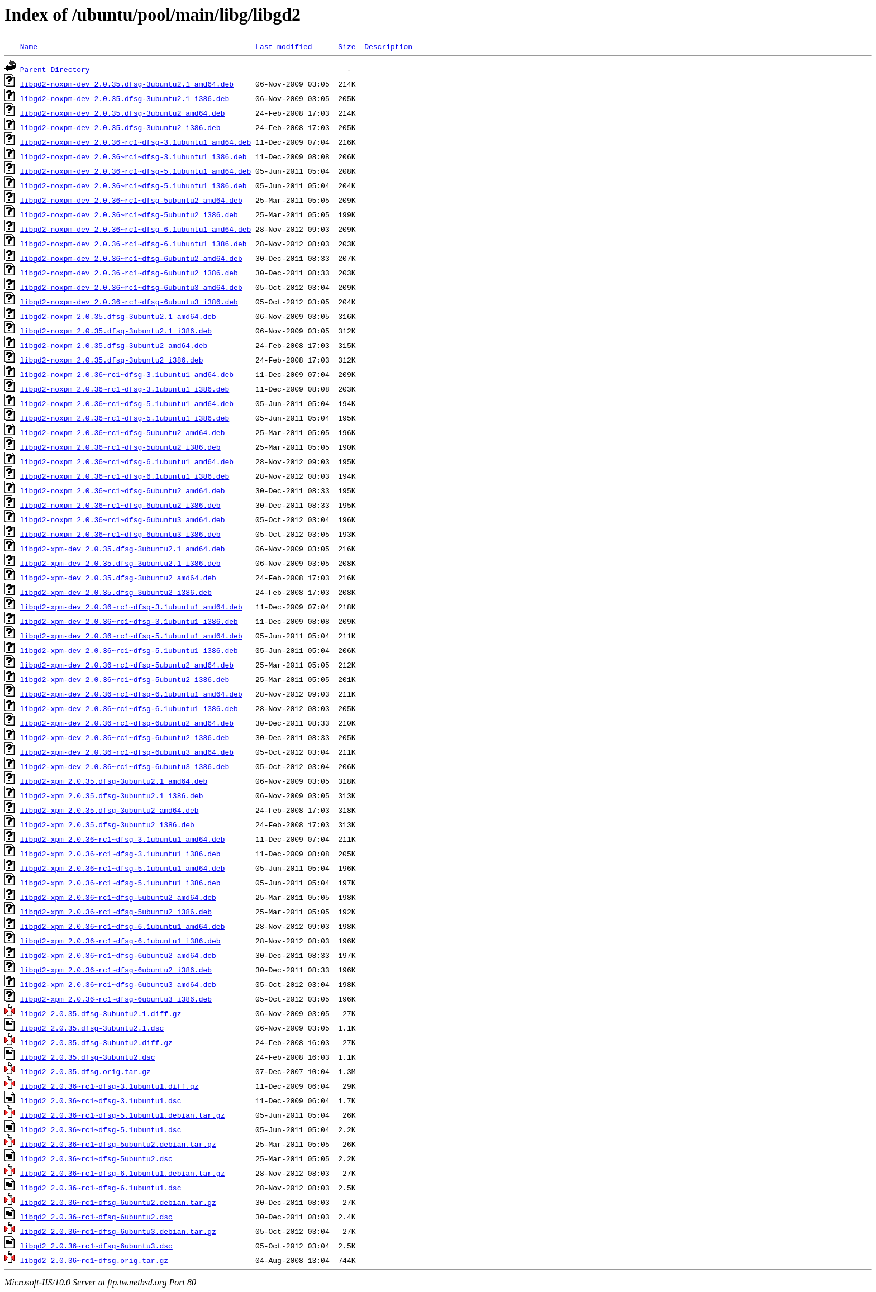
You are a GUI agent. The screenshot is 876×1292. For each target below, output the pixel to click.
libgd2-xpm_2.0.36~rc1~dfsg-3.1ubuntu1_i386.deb (120, 853)
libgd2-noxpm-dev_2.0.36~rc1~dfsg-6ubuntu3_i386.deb (129, 302)
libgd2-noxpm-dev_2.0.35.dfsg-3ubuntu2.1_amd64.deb (127, 84)
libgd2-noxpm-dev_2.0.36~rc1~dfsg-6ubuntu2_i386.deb (129, 273)
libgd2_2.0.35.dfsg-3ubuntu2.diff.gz (96, 1042)
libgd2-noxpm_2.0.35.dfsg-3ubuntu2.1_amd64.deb (118, 316)
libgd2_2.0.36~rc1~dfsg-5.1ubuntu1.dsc (101, 1129)
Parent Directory (55, 69)
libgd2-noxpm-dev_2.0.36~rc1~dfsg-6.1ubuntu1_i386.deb (133, 244)
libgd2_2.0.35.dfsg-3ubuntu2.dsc (87, 1057)
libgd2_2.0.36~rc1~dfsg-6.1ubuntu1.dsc (101, 1188)
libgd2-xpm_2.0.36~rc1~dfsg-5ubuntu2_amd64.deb (118, 897)
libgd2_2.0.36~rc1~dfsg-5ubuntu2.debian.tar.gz (118, 1144)
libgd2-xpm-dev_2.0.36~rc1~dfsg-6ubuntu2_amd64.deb (127, 723)
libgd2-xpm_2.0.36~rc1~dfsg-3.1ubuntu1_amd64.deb (122, 839)
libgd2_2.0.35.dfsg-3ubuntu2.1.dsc (92, 1028)
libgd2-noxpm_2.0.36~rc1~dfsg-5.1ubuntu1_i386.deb (124, 418)
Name (28, 46)
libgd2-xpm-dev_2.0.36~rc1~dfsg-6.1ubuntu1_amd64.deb (131, 694)
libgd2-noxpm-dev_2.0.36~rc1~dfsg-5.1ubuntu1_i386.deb (133, 185)
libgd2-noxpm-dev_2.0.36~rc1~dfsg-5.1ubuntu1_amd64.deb (135, 171)
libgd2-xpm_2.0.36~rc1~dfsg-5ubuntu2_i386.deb (116, 912)
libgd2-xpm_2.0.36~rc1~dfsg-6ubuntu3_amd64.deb (118, 984)
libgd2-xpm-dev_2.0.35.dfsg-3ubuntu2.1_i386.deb (120, 563)
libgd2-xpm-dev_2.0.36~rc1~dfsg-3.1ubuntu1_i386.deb (129, 621)
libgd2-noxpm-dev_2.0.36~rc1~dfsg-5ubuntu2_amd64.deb (131, 200)
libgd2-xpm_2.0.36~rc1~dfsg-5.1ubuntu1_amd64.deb (122, 868)
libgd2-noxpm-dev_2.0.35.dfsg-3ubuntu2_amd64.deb (122, 113)
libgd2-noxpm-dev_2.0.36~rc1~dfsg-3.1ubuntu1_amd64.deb (135, 142)
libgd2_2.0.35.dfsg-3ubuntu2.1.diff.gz (101, 1013)
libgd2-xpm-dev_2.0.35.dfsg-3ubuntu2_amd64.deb (118, 578)
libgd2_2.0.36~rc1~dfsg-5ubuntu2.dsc (96, 1158)
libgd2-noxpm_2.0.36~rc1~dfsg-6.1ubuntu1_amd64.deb (127, 461)
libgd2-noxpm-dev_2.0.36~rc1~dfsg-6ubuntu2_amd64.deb (131, 258)
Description (388, 46)
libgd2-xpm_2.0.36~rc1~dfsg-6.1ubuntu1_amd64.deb (122, 926)
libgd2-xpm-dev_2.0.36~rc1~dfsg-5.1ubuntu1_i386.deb (129, 650)
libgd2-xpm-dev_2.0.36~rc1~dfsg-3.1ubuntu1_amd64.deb (131, 607)
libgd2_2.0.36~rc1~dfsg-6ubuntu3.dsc (96, 1246)
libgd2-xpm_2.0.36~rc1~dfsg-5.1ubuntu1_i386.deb (120, 883)
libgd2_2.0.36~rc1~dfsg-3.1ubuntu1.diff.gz (109, 1086)
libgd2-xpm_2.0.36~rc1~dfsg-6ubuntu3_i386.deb (116, 999)
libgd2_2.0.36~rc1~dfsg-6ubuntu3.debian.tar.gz (118, 1231)
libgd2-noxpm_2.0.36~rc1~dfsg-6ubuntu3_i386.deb (120, 534)
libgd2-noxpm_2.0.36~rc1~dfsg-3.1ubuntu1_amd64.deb (127, 374)
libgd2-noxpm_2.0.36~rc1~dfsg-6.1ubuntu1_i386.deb (124, 476)
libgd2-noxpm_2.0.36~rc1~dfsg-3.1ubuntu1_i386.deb (124, 389)
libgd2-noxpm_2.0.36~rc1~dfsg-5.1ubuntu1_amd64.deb (127, 403)
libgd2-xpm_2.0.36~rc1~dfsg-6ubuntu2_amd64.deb (118, 955)
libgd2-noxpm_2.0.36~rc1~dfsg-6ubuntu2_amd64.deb (122, 490)
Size (346, 46)
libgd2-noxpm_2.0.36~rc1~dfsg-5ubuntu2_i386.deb (120, 447)
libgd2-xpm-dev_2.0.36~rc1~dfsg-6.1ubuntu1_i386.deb (129, 708)
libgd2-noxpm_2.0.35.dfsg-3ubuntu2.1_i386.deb (116, 331)
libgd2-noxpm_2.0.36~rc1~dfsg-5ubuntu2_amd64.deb (122, 432)
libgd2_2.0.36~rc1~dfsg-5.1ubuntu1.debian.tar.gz (122, 1115)
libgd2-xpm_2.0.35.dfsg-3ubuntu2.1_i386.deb (111, 795)
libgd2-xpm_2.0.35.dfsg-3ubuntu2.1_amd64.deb (113, 781)
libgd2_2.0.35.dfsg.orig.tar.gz (85, 1071)
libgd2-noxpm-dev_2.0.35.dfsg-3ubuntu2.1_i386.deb (124, 98)
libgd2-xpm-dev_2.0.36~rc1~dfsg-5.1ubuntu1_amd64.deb (131, 636)
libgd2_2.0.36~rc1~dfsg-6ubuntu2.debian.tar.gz (118, 1202)
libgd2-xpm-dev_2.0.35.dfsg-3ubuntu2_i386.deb (116, 592)
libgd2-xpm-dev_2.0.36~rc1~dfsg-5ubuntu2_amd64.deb (127, 665)
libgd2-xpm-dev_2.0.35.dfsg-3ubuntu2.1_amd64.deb (122, 549)
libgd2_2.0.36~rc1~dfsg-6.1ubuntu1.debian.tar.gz (122, 1173)
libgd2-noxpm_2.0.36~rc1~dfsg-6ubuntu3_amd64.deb (122, 519)
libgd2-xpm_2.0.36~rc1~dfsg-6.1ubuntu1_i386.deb (120, 941)
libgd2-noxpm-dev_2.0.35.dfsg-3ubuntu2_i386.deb (120, 127)
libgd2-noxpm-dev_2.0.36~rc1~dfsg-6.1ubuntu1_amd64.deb (135, 229)
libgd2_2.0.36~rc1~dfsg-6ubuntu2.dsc (96, 1217)
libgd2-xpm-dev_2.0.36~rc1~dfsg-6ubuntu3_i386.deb (124, 766)
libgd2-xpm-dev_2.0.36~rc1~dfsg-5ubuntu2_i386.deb (124, 679)
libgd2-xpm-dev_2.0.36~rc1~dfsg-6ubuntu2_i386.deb (124, 737)
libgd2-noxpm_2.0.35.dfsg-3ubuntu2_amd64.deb (113, 345)
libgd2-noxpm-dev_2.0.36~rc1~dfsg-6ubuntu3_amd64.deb (131, 287)
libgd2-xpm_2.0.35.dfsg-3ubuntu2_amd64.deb (109, 810)
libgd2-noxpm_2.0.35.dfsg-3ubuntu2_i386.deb (111, 360)
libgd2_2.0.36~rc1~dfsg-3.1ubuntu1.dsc (101, 1100)
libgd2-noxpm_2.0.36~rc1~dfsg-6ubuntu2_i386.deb (120, 505)
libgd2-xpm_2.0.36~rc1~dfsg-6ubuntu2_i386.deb (116, 970)
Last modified (283, 46)
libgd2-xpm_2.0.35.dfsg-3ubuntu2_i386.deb (107, 824)
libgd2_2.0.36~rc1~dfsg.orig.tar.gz (94, 1260)
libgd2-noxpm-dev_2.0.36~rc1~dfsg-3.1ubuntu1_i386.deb (133, 156)
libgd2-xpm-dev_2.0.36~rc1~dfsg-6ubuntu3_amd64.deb (127, 752)
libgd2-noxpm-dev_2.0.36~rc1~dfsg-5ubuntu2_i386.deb (129, 214)
